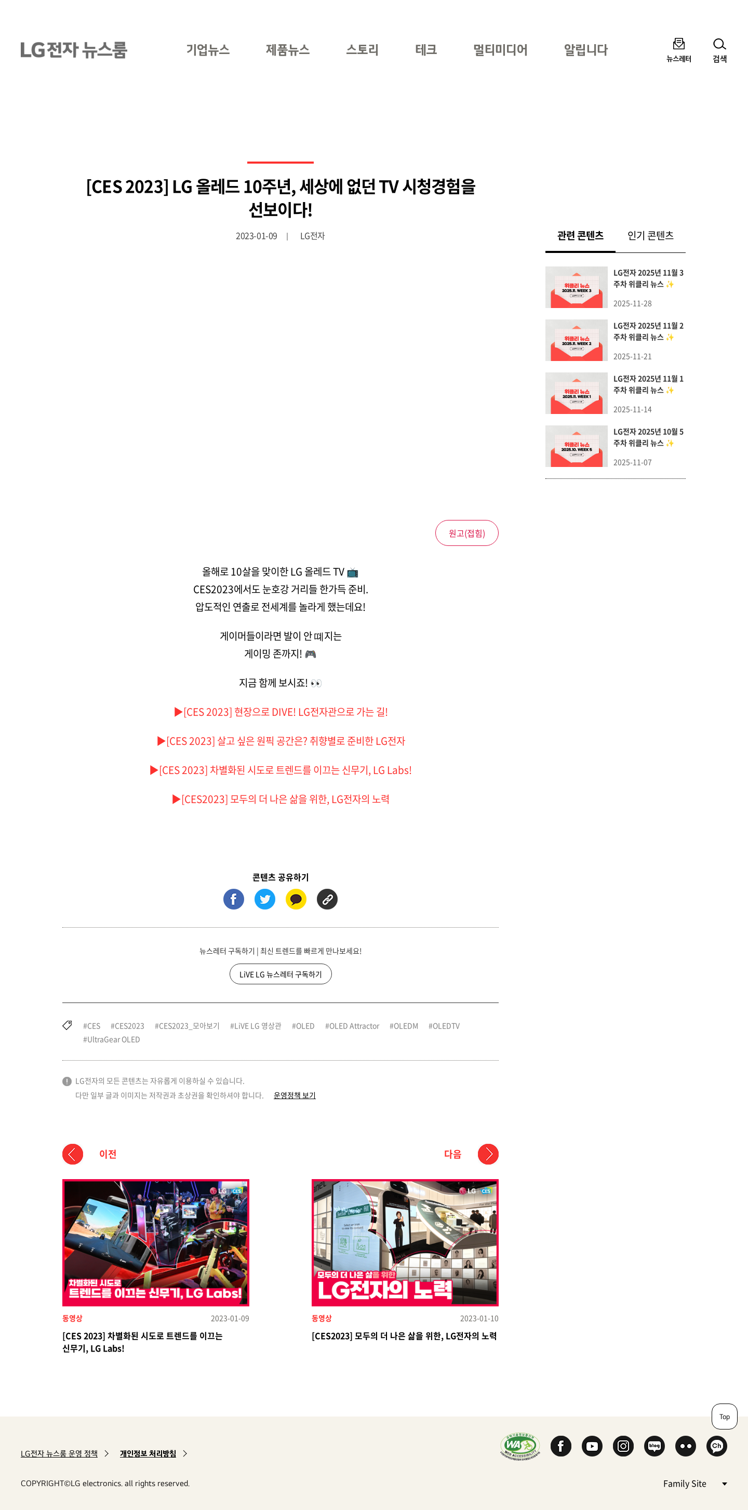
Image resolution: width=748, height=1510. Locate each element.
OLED (305, 1025)
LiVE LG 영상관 (258, 1025)
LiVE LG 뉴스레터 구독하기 (280, 974)
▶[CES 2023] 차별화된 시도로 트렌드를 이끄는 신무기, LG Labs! (280, 770)
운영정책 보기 (295, 1095)
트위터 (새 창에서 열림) (265, 899)
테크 (426, 50)
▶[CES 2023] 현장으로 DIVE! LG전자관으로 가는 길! (280, 711)
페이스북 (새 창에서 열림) (233, 899)
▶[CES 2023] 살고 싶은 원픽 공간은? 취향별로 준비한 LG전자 (280, 740)
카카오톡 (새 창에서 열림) (296, 899)
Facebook (561, 1446)
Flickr (685, 1446)
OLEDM (406, 1025)
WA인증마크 (520, 1446)
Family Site (695, 1482)
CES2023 (129, 1025)
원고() (467, 533)
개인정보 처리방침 (148, 1454)
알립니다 (586, 50)
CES (93, 1025)
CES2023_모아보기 (189, 1025)
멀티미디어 (500, 50)
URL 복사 (327, 899)
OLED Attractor (354, 1025)
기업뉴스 (208, 50)
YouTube (592, 1446)
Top (724, 1416)
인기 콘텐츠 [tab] (650, 235)
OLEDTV (446, 1025)
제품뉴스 (288, 50)
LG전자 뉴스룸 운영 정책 (59, 1454)
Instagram (623, 1446)
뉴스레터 (678, 58)
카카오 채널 (716, 1446)
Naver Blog (654, 1446)
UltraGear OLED (113, 1039)
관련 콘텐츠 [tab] (586, 235)
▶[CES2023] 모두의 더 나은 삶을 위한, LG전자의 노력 (280, 799)
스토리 (362, 50)
